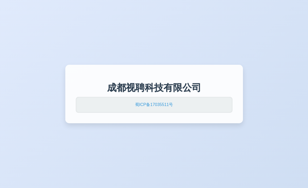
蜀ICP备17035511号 (154, 104)
